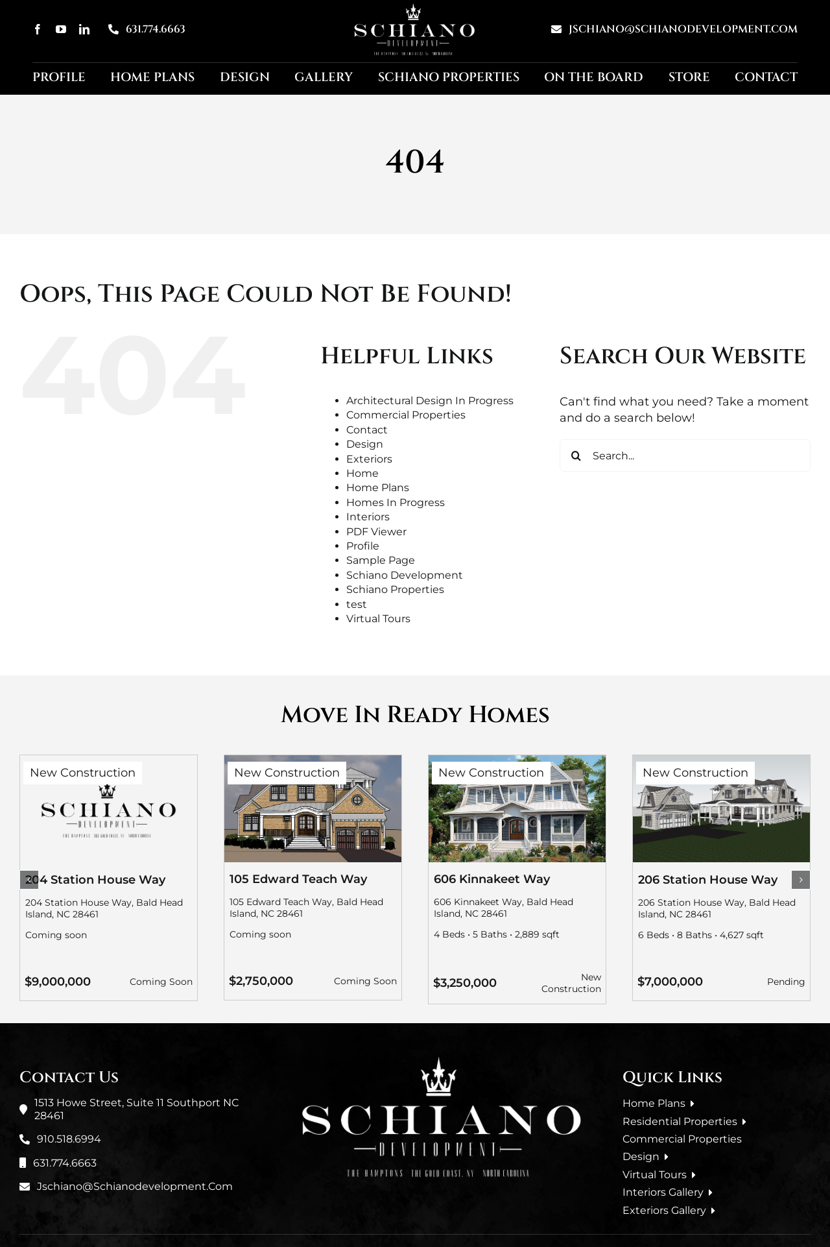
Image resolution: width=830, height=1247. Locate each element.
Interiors (368, 517)
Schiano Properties (395, 589)
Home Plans (377, 487)
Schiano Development (404, 575)
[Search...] (685, 455)
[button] (29, 880)
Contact (367, 430)
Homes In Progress (395, 502)
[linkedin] (84, 29)
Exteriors (369, 459)
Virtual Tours (378, 618)
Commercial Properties (406, 415)
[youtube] (61, 29)
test (356, 604)
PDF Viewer (376, 532)
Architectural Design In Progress (430, 400)
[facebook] (37, 29)
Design (364, 444)
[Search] (576, 455)
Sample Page (380, 560)
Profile (362, 546)
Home (362, 473)
